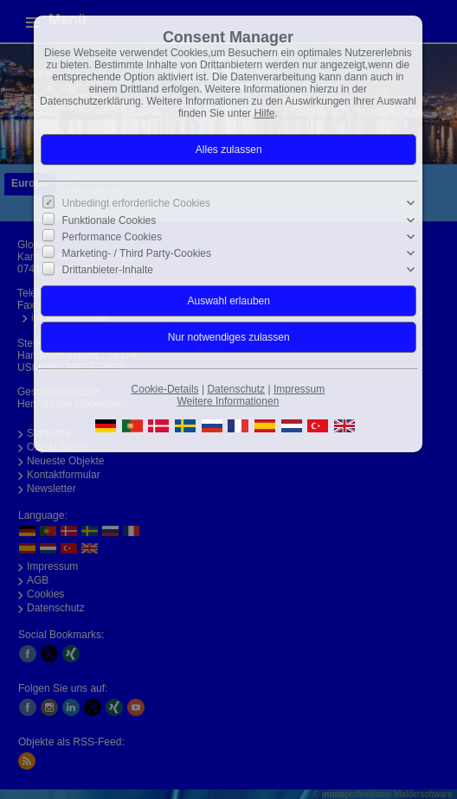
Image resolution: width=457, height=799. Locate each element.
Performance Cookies (112, 237)
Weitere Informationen (228, 401)
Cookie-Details (165, 389)
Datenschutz (236, 389)
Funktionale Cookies (109, 220)
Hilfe (264, 113)
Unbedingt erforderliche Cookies (136, 203)
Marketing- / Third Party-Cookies (137, 253)
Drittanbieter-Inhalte (107, 270)
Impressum (299, 389)
